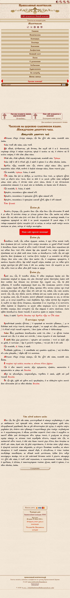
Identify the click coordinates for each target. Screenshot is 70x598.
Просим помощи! (35, 81)
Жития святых (35, 76)
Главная (35, 31)
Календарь (35, 38)
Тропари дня (35, 513)
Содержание (35, 468)
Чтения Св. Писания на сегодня (35, 529)
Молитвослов (35, 35)
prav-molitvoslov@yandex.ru (37, 582)
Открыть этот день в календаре (35, 523)
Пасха (35, 57)
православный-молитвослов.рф (35, 577)
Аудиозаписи (35, 69)
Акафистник (35, 50)
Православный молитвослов (35, 5)
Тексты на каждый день (36, 20)
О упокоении (35, 61)
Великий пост (35, 53)
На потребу (35, 72)
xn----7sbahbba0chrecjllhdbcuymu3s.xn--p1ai (39, 588)
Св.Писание (35, 65)
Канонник (35, 46)
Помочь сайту (35, 507)
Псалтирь (35, 42)
